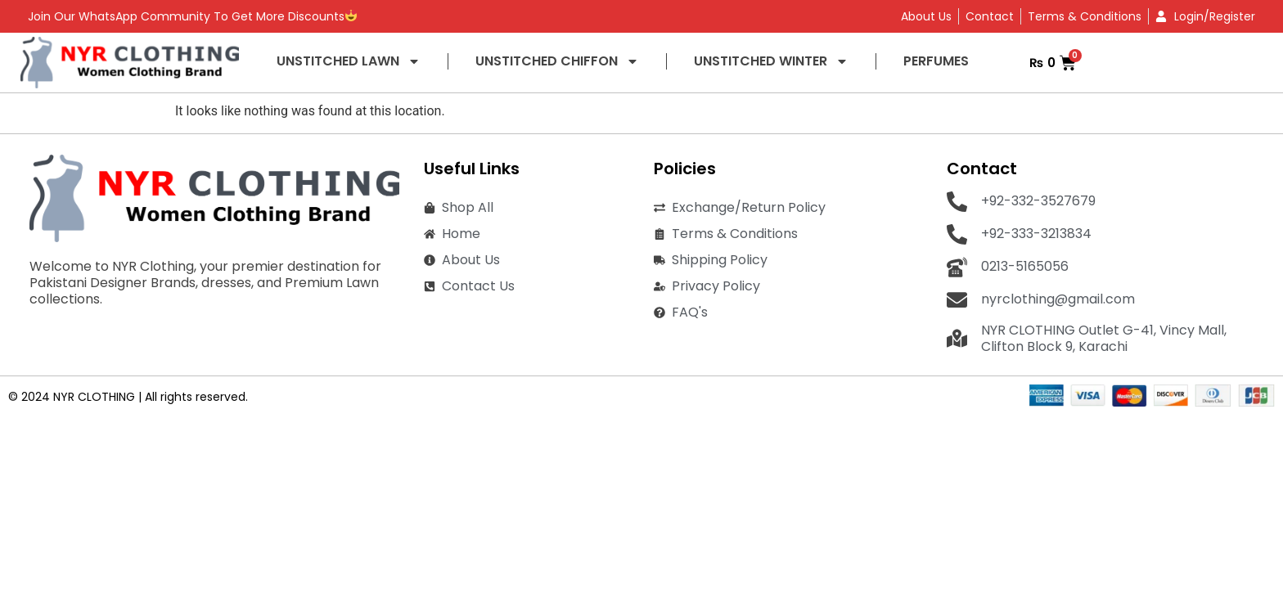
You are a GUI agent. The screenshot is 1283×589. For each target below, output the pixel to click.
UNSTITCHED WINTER (771, 61)
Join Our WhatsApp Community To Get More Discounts (192, 16)
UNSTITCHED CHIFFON (557, 61)
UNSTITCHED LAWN (349, 61)
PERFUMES (936, 61)
